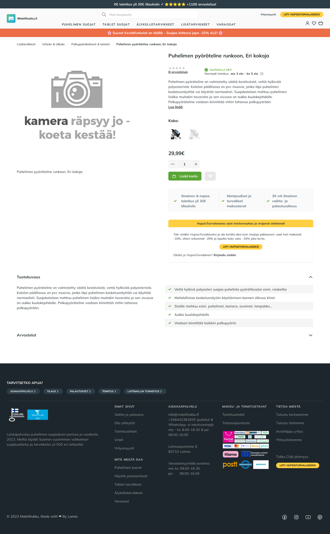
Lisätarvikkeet (195, 24)
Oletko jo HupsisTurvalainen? (204, 255)
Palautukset (81, 391)
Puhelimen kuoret (128, 467)
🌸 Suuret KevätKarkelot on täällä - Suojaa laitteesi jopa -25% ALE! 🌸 (165, 33)
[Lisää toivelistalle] (210, 176)
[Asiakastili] (308, 23)
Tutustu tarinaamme (292, 414)
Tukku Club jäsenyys (292, 456)
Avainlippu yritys (289, 431)
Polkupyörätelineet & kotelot (90, 44)
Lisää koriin (185, 176)
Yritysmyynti (269, 14)
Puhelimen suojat (79, 24)
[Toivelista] (314, 23)
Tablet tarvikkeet (127, 484)
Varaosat (226, 24)
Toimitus (109, 391)
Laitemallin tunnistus (145, 391)
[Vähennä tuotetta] (172, 164)
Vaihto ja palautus (129, 414)
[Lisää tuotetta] (196, 164)
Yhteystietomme (289, 440)
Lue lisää (175, 107)
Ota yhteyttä (124, 423)
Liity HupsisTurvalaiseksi (302, 14)
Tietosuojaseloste (236, 423)
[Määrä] (184, 164)
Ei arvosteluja (178, 72)
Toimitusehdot (125, 431)
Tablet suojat (116, 24)
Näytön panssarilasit (131, 476)
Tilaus (53, 391)
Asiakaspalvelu (23, 391)
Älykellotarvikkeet (155, 24)
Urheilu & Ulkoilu (53, 44)
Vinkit (118, 440)
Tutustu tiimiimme (290, 423)
